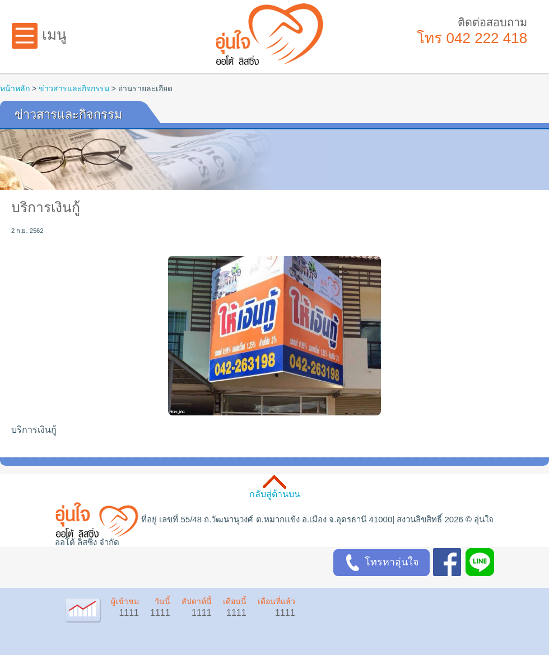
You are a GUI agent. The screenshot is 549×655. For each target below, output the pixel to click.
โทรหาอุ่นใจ (381, 563)
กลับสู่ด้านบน (274, 494)
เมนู (39, 34)
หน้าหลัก (15, 88)
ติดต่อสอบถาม (492, 22)
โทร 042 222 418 (472, 38)
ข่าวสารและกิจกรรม (74, 88)
